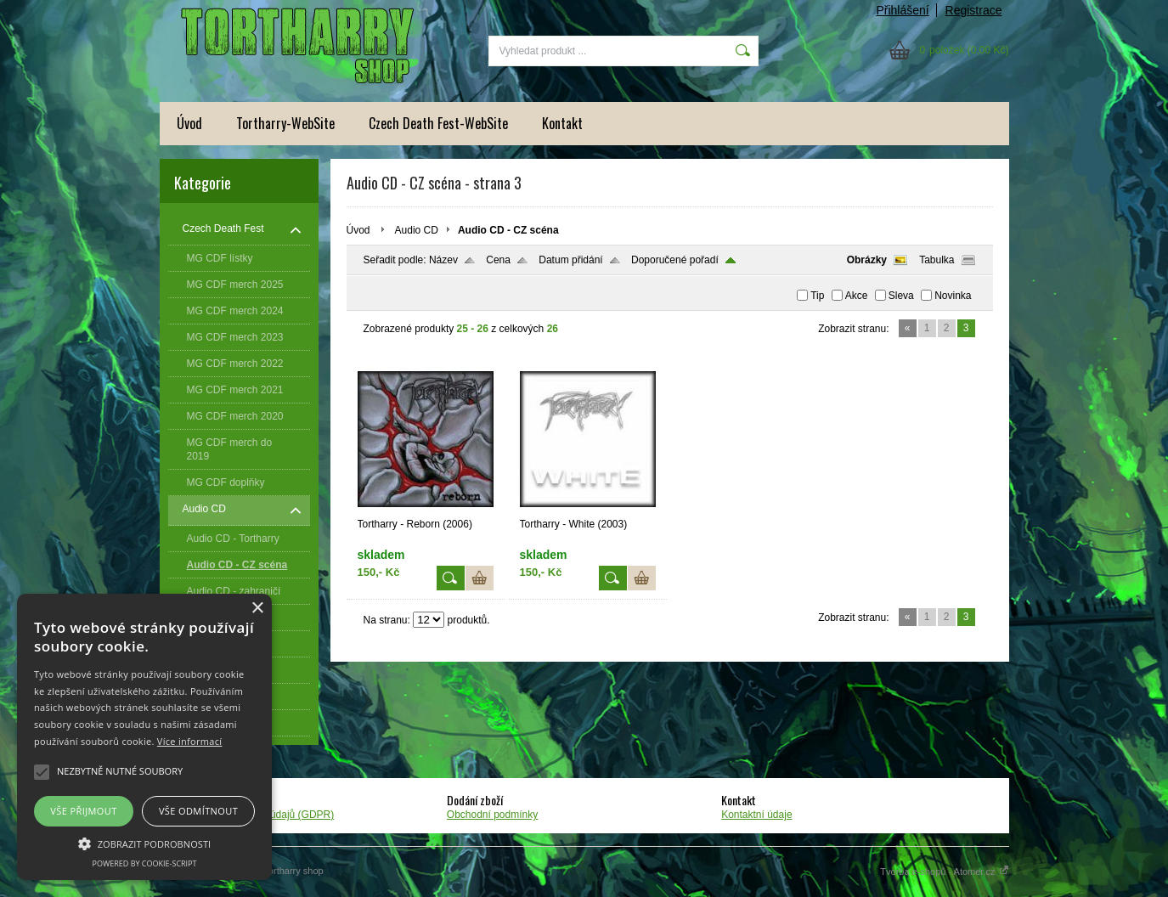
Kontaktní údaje (756, 815)
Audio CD (416, 230)
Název (443, 260)
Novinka (952, 296)
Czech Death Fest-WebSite (438, 123)
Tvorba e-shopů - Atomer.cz (944, 871)
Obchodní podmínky (492, 815)
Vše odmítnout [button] (198, 810)
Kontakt (562, 123)
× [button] (257, 608)
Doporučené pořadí (675, 260)
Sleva (901, 296)
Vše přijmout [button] (83, 810)
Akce (856, 296)
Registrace (973, 10)
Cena (498, 260)
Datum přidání (570, 260)
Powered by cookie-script (145, 863)
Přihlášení (902, 10)
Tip (817, 296)
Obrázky (867, 260)
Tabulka (936, 260)
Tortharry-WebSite (285, 123)
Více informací (190, 741)
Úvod (189, 123)
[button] (144, 842)
